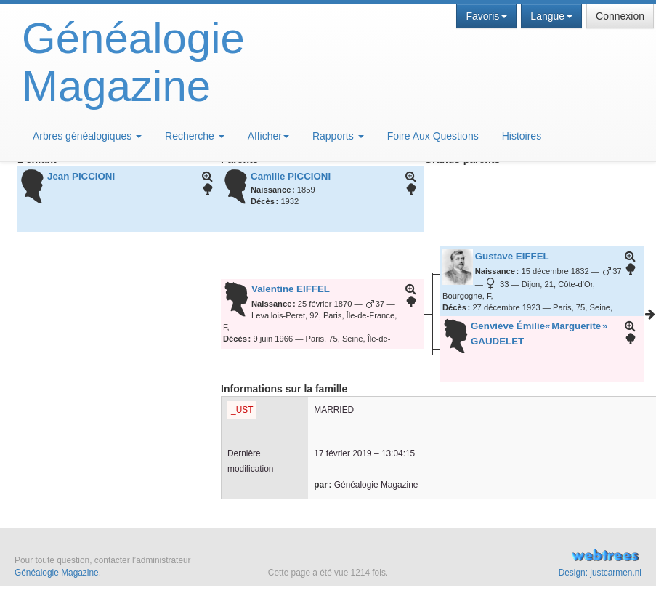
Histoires (521, 136)
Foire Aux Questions (433, 136)
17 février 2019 (342, 453)
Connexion (620, 16)
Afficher (268, 136)
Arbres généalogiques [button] (87, 136)
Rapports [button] (338, 136)
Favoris (486, 16)
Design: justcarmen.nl (600, 573)
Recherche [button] (194, 136)
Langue (551, 16)
